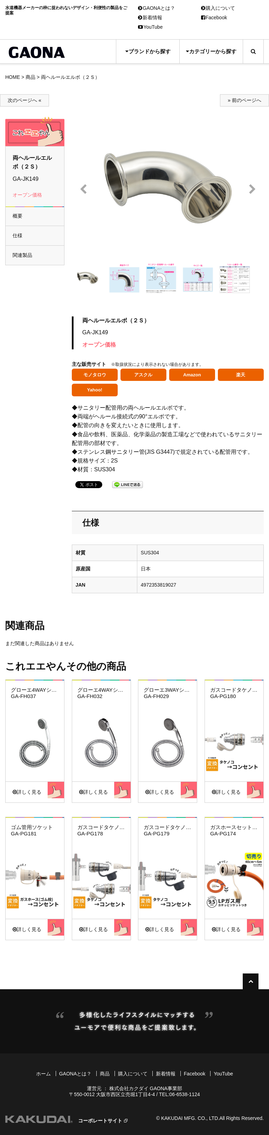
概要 (17, 216)
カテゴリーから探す (211, 51)
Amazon (192, 374)
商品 (30, 77)
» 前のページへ (244, 100)
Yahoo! (94, 389)
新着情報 (150, 17)
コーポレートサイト (100, 1120)
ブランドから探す (148, 51)
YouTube (150, 27)
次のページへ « (24, 100)
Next (252, 189)
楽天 (240, 374)
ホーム (43, 1073)
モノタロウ (94, 374)
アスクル (143, 374)
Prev (83, 189)
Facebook (214, 17)
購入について (218, 8)
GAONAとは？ (156, 8)
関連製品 (22, 255)
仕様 (17, 235)
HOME (12, 77)
